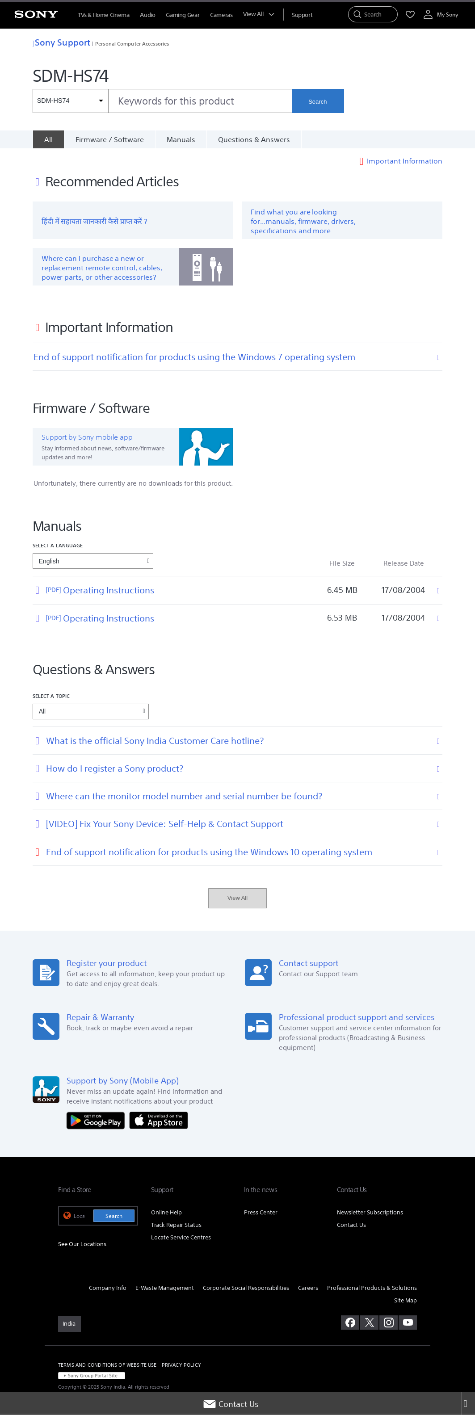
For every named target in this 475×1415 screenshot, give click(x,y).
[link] (69, 1325)
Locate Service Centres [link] (181, 1238)
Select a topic (51, 696)
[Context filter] (70, 101)
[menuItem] (302, 15)
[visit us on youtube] (408, 1324)
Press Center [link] (260, 1213)
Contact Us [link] (351, 1226)
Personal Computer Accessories (132, 43)
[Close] (468, 1404)
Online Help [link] (166, 1213)
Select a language (58, 546)
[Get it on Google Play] (98, 1121)
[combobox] (162, 101)
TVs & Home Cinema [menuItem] (103, 15)
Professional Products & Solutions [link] (372, 1289)
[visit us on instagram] (388, 1324)
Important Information (404, 161)
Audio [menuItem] (147, 15)
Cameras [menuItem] (221, 15)
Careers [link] (308, 1289)
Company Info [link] (107, 1289)
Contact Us (230, 1404)
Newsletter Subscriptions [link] (370, 1213)
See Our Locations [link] (82, 1245)
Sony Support (61, 42)
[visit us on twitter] (369, 1324)
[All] (48, 139)
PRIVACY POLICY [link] (181, 1366)
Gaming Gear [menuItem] (182, 15)
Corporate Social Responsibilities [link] (246, 1289)
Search (317, 101)
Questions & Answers (254, 139)
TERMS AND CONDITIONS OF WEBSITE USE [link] (107, 1366)
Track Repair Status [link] (176, 1226)
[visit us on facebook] (350, 1324)
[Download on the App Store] (158, 1121)
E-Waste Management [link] (164, 1289)
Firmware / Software (110, 139)
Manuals (181, 139)
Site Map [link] (405, 1301)
